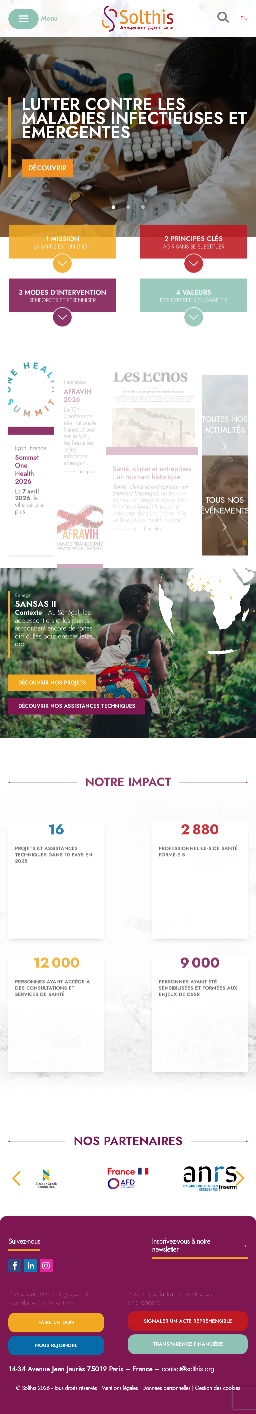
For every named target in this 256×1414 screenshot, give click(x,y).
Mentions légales (119, 1388)
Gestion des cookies (217, 1388)
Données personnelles (166, 1388)
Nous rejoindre (56, 1345)
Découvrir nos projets (52, 683)
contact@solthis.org (188, 1369)
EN (244, 18)
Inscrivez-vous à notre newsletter (200, 1246)
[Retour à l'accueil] (137, 18)
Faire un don (56, 1322)
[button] (113, 207)
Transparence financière (188, 1344)
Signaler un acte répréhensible (188, 1321)
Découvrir (47, 168)
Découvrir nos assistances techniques (76, 706)
